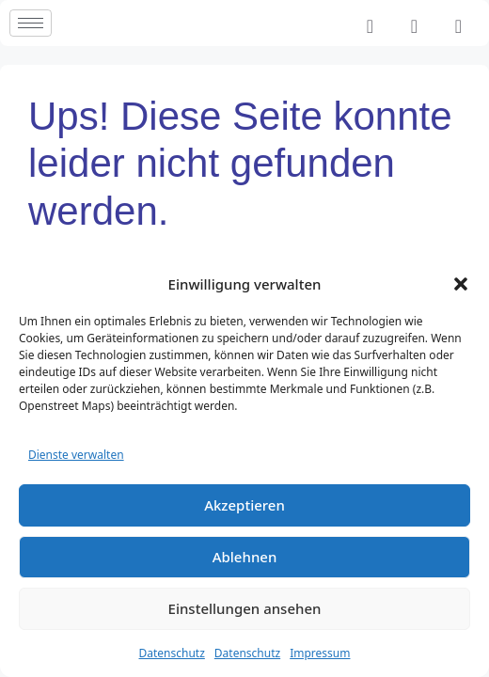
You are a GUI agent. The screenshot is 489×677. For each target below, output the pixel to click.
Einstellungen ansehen (245, 608)
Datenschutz (172, 653)
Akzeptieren (244, 505)
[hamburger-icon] (30, 23)
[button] (460, 284)
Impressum (320, 653)
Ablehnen (245, 556)
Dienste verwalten (76, 455)
